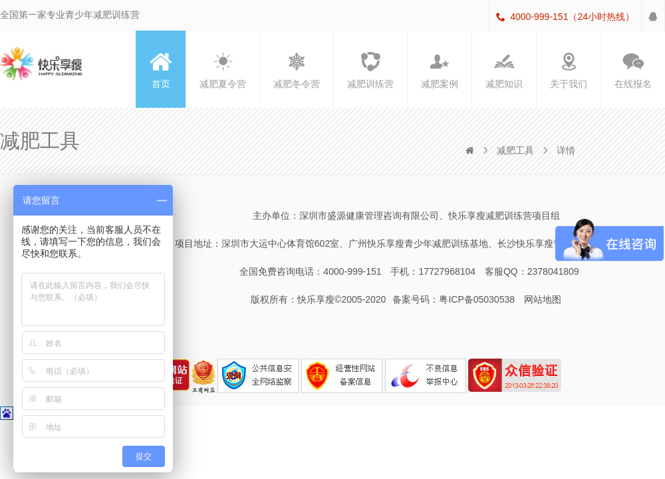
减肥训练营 (370, 69)
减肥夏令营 (223, 69)
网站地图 (542, 299)
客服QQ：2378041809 (532, 271)
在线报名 (633, 69)
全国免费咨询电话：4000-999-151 (310, 271)
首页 (161, 69)
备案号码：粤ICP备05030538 (453, 299)
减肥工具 (515, 150)
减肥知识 (504, 69)
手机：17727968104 (432, 271)
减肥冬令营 (296, 69)
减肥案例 (439, 69)
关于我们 (568, 69)
